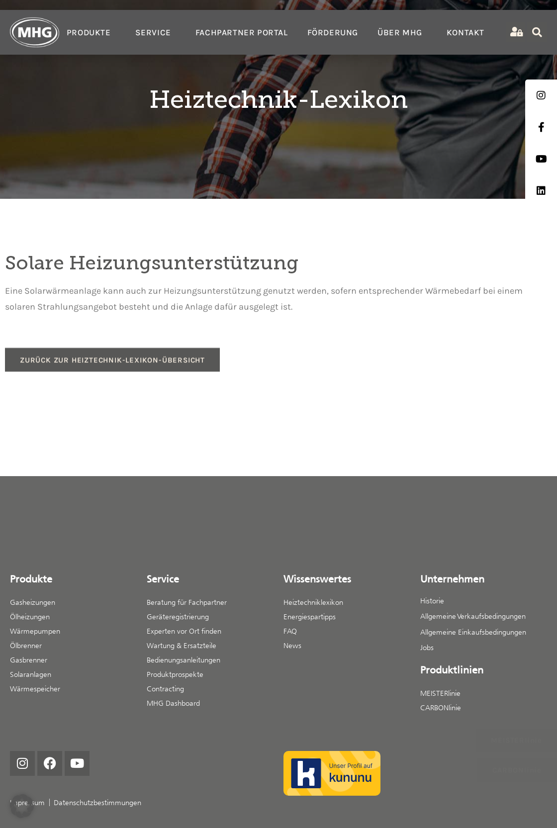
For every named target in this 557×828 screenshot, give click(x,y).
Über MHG (402, 32)
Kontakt (465, 32)
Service (155, 32)
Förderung (332, 32)
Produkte (91, 32)
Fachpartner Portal (241, 32)
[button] (22, 806)
